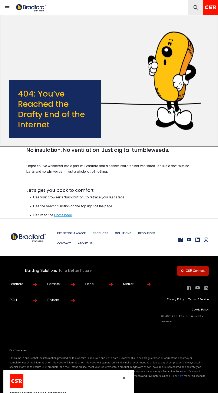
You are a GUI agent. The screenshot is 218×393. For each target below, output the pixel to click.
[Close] (124, 385)
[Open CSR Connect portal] (193, 271)
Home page (63, 215)
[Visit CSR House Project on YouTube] (197, 288)
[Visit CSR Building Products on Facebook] (189, 288)
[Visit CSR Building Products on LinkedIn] (206, 288)
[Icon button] (195, 7)
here (180, 376)
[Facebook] (180, 240)
